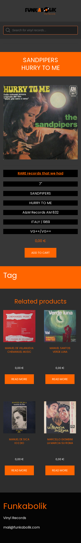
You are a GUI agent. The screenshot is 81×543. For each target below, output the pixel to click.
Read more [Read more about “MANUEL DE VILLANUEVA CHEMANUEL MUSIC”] (19, 379)
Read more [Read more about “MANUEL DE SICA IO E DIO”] (19, 470)
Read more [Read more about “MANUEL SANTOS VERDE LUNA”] (60, 379)
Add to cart (40, 253)
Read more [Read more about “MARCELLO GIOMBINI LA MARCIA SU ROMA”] (60, 470)
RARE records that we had (40, 173)
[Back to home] (40, 11)
